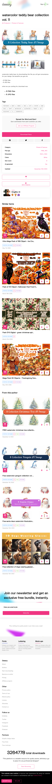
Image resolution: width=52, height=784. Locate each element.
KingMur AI (16, 192)
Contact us (5, 707)
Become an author (7, 674)
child (4, 108)
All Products (6, 23)
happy (10, 108)
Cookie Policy (37, 775)
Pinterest (4, 729)
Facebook (5, 726)
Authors (4, 667)
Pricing (4, 677)
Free (17, 479)
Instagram (5, 722)
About (4, 664)
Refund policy (6, 696)
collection (6, 111)
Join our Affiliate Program (26, 125)
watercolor (18, 108)
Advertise (5, 703)
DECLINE (17, 781)
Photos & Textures (17, 23)
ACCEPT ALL (7, 781)
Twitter (4, 719)
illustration (27, 108)
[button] (47, 4)
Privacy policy (6, 690)
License (4, 700)
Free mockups (6, 745)
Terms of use (6, 693)
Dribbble (4, 716)
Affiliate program (7, 681)
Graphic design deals (8, 738)
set (41, 108)
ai (12, 111)
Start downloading (7, 671)
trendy (35, 108)
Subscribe (26, 613)
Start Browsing (26, 766)
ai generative (19, 111)
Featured (18, 245)
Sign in (42, 4)
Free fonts (5, 742)
